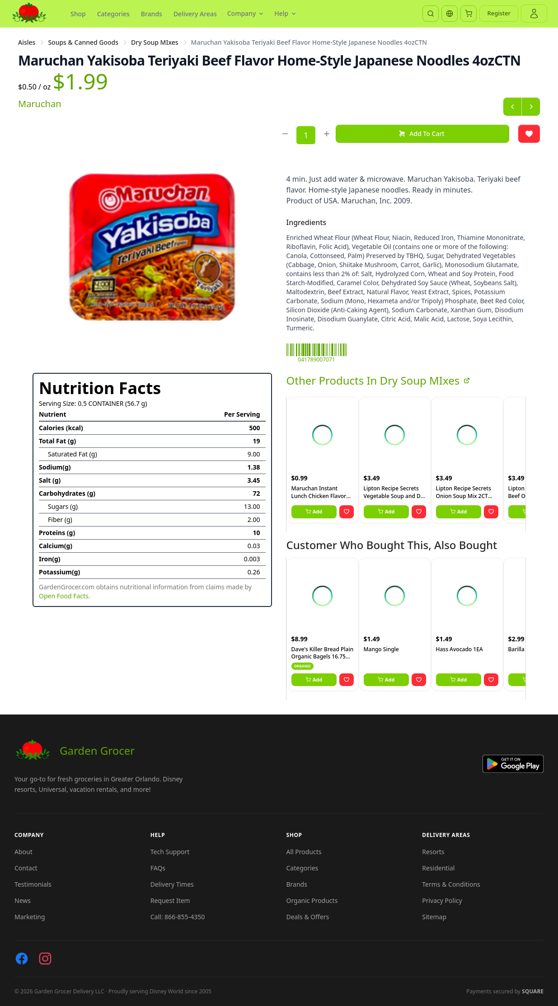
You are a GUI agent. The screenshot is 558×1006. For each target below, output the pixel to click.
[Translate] (449, 13)
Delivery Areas (195, 13)
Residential (438, 868)
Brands (151, 13)
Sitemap (434, 916)
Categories (113, 13)
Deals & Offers (307, 916)
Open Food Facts (64, 596)
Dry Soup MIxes (154, 42)
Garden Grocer (74, 751)
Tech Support (170, 851)
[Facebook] (21, 958)
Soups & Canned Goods (83, 42)
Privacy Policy (442, 900)
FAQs (157, 868)
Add (314, 511)
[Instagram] (45, 958)
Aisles (26, 42)
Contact (26, 868)
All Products (304, 851)
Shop (78, 13)
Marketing (29, 916)
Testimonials (33, 884)
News (22, 900)
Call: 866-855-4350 (177, 916)
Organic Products (312, 900)
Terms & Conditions (451, 884)
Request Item (170, 900)
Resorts (433, 851)
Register (499, 13)
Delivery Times (172, 884)
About (23, 851)
